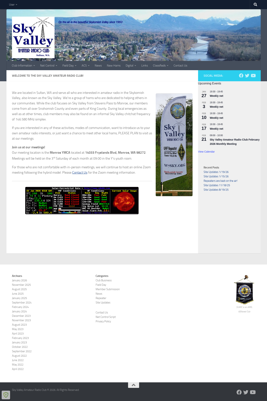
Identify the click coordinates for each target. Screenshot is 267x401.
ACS (84, 65)
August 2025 (19, 289)
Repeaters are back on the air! (221, 180)
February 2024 (20, 307)
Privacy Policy (103, 321)
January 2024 (19, 311)
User (12, 4)
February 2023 (20, 338)
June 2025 (18, 293)
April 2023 (18, 333)
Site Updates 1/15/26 (216, 176)
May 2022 (17, 364)
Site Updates (103, 302)
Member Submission (108, 289)
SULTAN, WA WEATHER (102, 230)
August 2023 (19, 324)
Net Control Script (106, 317)
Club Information (22, 65)
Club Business (104, 280)
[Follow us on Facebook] (241, 75)
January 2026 (19, 280)
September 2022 (22, 351)
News (98, 65)
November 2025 (21, 284)
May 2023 (17, 329)
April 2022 (18, 369)
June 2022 (18, 360)
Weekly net (216, 95)
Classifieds (159, 65)
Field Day (68, 65)
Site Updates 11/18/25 (217, 185)
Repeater (101, 298)
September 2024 (22, 302)
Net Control (47, 65)
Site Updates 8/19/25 (216, 189)
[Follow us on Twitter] (247, 75)
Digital (129, 65)
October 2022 (20, 347)
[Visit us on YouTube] (253, 75)
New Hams (114, 65)
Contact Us (180, 65)
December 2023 (21, 316)
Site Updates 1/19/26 (216, 172)
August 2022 (19, 355)
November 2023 (21, 320)
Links (144, 65)
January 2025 (19, 298)
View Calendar (206, 151)
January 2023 (19, 342)
